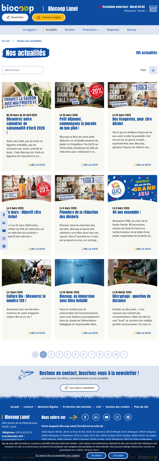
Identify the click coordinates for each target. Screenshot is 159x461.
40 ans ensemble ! (126, 212)
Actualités (51, 29)
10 (116, 354)
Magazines (113, 29)
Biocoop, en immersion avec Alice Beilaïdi (77, 298)
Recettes (70, 29)
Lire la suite (38, 164)
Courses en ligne (49, 17)
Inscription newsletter (80, 388)
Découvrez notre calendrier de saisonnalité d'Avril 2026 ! (26, 126)
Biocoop (131, 29)
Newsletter (15, 17)
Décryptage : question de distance (131, 298)
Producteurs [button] (90, 29)
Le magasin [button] (29, 29)
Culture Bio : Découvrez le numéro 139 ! (26, 298)
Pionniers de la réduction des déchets (79, 214)
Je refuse (96, 455)
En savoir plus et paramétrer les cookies (58, 455)
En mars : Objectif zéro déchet (24, 214)
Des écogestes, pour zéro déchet (132, 121)
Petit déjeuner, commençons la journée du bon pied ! (78, 123)
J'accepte (118, 455)
